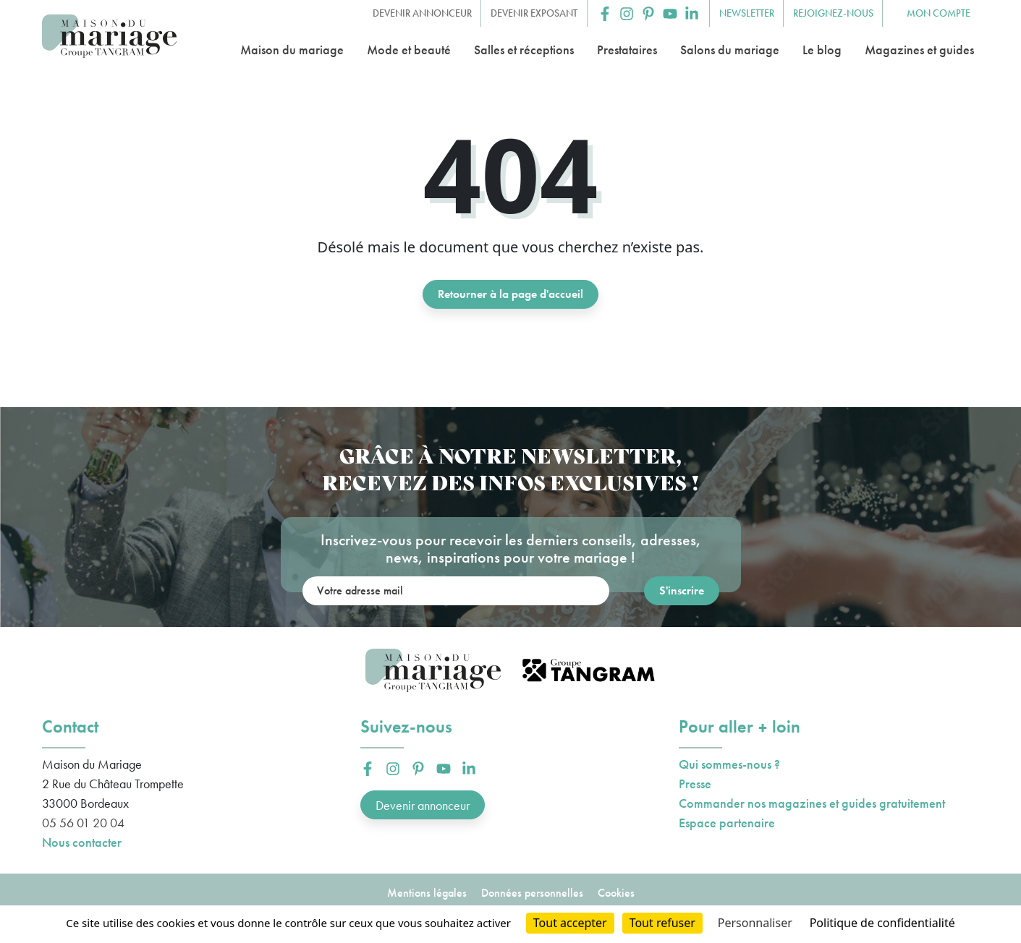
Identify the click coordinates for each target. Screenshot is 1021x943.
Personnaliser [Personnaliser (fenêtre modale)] (755, 923)
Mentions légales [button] (427, 892)
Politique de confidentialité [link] (882, 923)
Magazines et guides (919, 49)
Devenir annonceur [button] (422, 13)
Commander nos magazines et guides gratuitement (812, 803)
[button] (605, 14)
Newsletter (746, 13)
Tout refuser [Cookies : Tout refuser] (662, 923)
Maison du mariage (292, 49)
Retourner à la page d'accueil (510, 294)
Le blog (822, 49)
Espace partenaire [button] (727, 822)
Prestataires (627, 49)
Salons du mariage (729, 49)
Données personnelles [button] (532, 892)
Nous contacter (82, 842)
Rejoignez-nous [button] (833, 13)
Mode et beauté (409, 49)
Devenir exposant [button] (534, 13)
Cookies (616, 892)
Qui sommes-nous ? (729, 764)
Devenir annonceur (423, 805)
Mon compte (938, 13)
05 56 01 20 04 (83, 822)
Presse (695, 783)
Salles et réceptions (524, 49)
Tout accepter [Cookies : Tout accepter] (570, 923)
